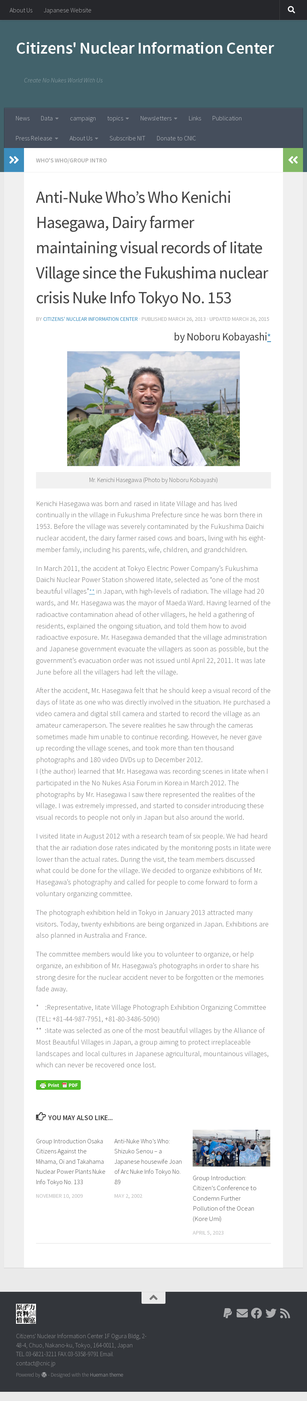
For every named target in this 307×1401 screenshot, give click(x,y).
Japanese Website (68, 10)
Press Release (34, 138)
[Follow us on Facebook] (256, 1322)
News (23, 118)
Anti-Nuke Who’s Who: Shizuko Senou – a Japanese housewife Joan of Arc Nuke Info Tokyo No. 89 (143, 1170)
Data (47, 118)
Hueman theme (106, 1384)
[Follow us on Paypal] (227, 1322)
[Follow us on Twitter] (271, 1322)
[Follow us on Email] (242, 1322)
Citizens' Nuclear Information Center (145, 47)
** (92, 599)
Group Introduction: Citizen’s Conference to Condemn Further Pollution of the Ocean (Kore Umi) (225, 1207)
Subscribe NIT (128, 138)
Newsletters (155, 118)
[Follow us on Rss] (285, 1322)
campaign (83, 118)
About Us (21, 10)
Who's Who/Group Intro (73, 160)
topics (115, 118)
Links (195, 118)
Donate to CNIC (176, 138)
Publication (227, 118)
